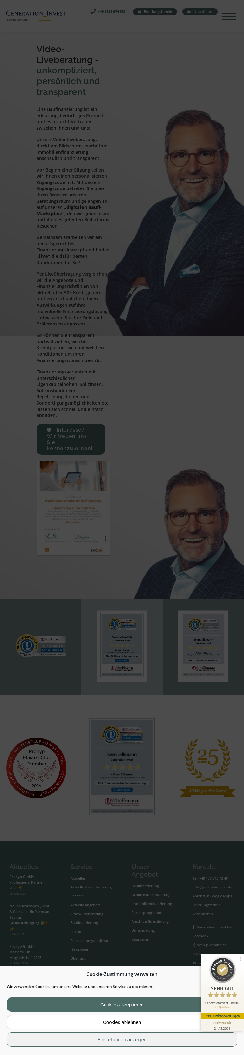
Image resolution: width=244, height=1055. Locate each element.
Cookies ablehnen (122, 1022)
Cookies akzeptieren (122, 1004)
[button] (234, 974)
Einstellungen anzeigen (121, 1039)
